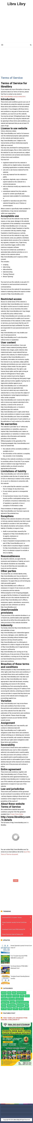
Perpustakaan (11, 1005)
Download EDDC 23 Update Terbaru (12, 917)
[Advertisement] (16, 24)
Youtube (26, 1008)
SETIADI (4, 1008)
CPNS (21, 996)
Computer (16, 996)
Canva (9, 996)
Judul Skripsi (19, 999)
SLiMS (9, 1008)
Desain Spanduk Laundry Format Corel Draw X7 (14, 923)
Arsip (9, 992)
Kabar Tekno (5, 1002)
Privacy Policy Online (16, 814)
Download (4, 999)
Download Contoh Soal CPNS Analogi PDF (13, 929)
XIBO (20, 1008)
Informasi (11, 999)
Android (4, 992)
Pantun (4, 1005)
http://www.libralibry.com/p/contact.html (13, 96)
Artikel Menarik (21, 992)
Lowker (12, 1002)
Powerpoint (20, 1005)
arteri (13, 992)
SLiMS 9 (15, 1008)
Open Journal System (22, 1002)
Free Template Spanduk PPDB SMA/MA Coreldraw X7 (14, 1018)
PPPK (26, 1005)
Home (15, 880)
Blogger (4, 996)
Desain (27, 996)
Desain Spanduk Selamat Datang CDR (12, 934)
